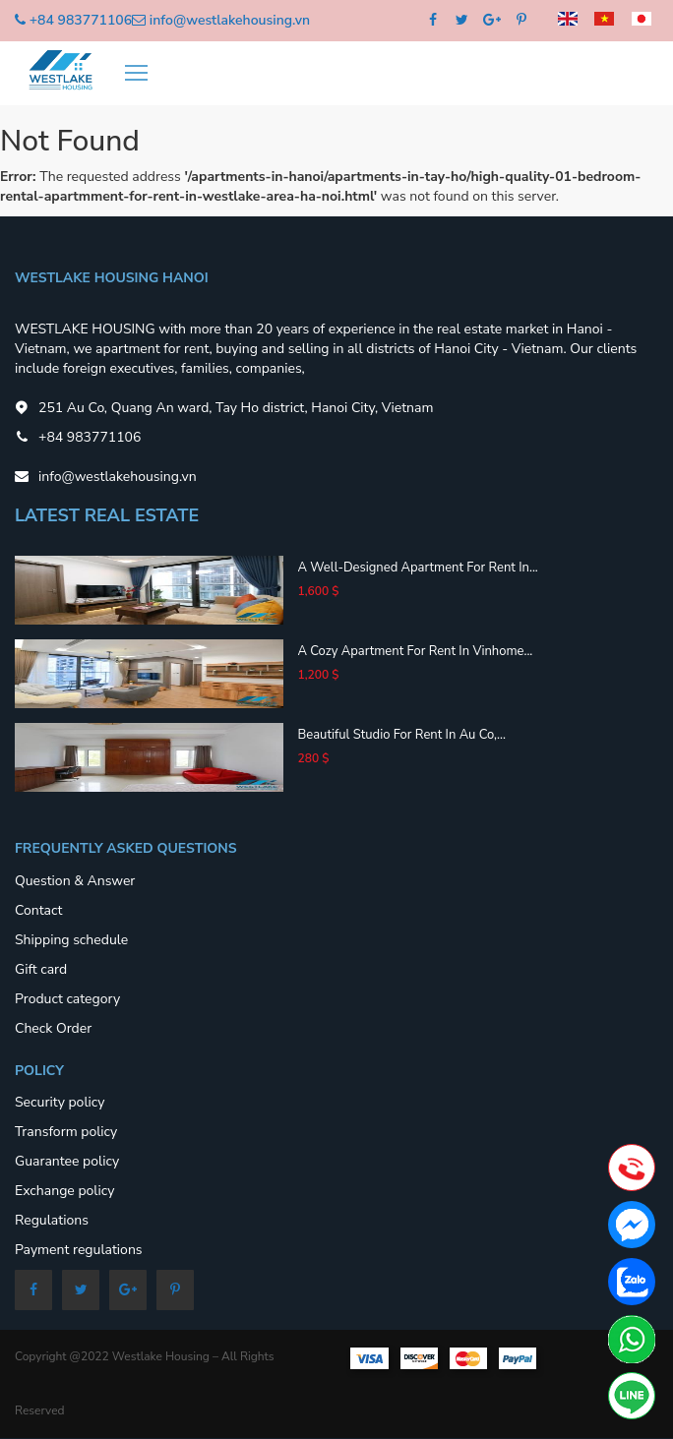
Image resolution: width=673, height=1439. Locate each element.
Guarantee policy (67, 1161)
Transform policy (66, 1131)
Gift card (41, 969)
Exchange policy (64, 1190)
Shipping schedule (71, 939)
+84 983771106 (81, 20)
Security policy (60, 1102)
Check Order (53, 1028)
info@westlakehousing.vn (230, 20)
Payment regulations (79, 1249)
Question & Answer (75, 880)
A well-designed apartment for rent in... (418, 567)
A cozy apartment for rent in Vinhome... (415, 651)
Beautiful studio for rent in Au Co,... (402, 735)
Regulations (52, 1220)
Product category (67, 998)
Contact (38, 910)
